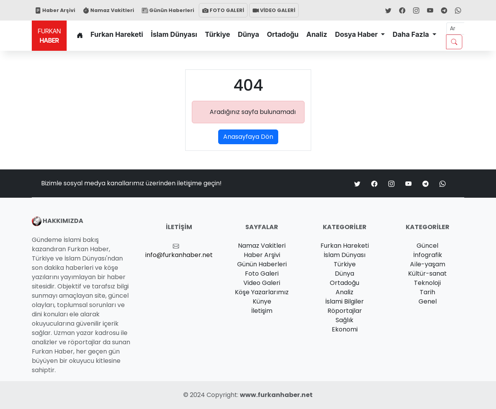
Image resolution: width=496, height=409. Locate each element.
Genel (427, 301)
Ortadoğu (283, 34)
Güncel (427, 245)
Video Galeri (261, 282)
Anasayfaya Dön (248, 136)
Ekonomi (345, 329)
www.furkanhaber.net (276, 394)
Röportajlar (344, 310)
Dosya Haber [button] (357, 34)
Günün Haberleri (168, 10)
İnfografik (427, 254)
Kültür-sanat (427, 273)
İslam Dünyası (174, 34)
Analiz (317, 34)
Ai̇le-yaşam (427, 264)
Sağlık (344, 320)
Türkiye (217, 34)
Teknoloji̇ (427, 282)
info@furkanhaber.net (179, 254)
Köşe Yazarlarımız (262, 292)
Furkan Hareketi (117, 34)
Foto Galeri (262, 273)
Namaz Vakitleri (108, 10)
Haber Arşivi (55, 10)
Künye (262, 301)
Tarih (427, 292)
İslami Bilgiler (344, 301)
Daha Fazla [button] (412, 34)
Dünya (248, 34)
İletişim (261, 310)
